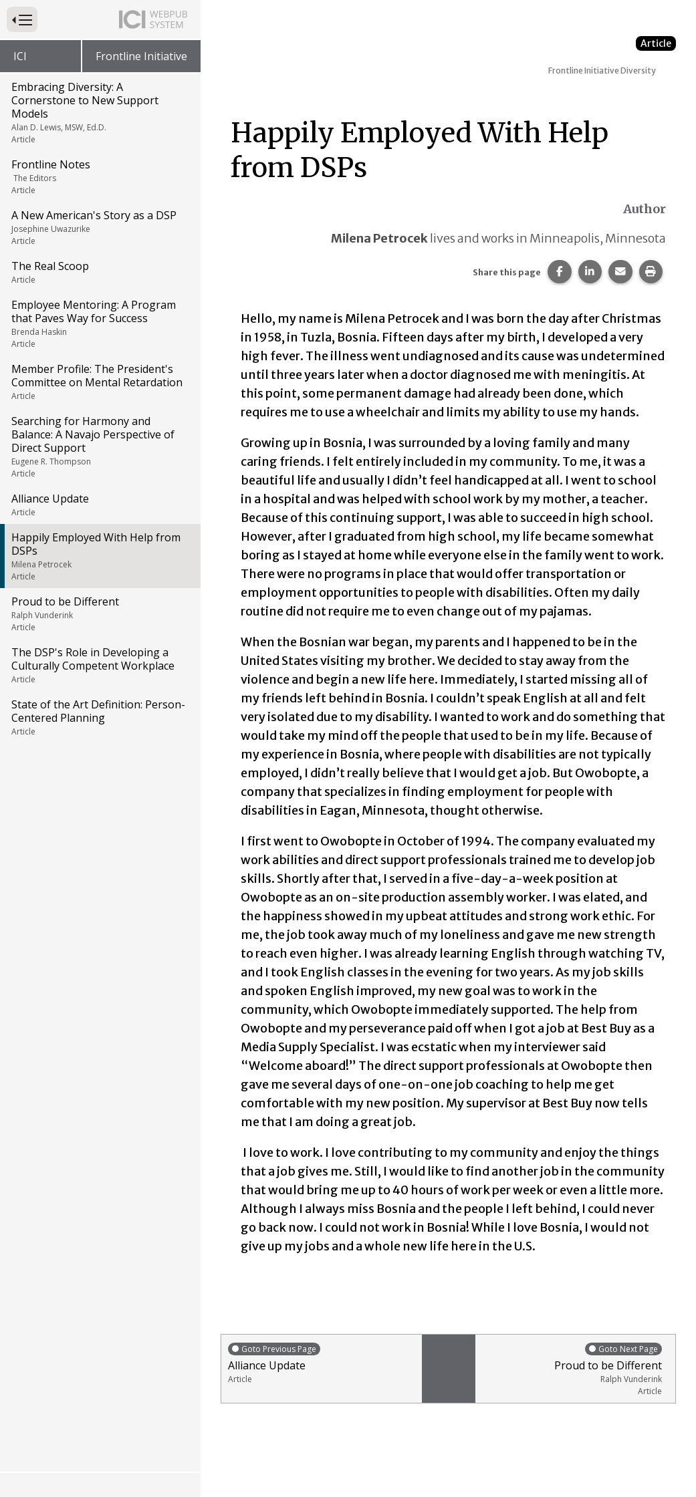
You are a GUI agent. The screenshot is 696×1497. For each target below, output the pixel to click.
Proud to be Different (99, 613)
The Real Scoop (99, 272)
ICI (20, 56)
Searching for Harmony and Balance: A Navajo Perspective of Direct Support (99, 446)
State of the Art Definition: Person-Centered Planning (99, 717)
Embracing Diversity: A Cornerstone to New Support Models (99, 112)
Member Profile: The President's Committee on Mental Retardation (99, 382)
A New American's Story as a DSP (99, 227)
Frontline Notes (99, 176)
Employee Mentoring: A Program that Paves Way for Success (99, 323)
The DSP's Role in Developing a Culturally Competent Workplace (99, 665)
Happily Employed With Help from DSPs (99, 556)
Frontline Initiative (141, 56)
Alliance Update (99, 504)
